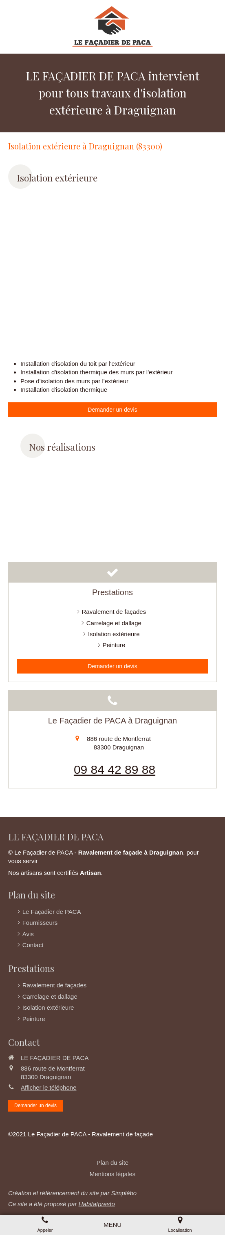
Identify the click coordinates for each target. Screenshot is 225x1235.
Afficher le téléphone (49, 1087)
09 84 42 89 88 (114, 769)
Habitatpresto (97, 1203)
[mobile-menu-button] (112, 1224)
